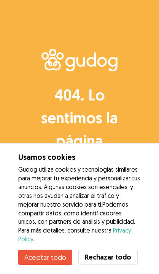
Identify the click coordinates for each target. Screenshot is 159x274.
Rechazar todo (108, 257)
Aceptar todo (45, 257)
